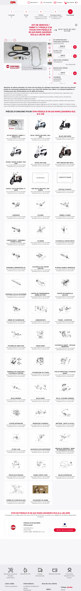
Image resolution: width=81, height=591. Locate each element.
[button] (76, 25)
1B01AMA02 (57, 81)
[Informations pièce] (49, 47)
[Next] (55, 30)
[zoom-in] (15, 40)
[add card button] (75, 47)
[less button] (67, 47)
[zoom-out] (5, 40)
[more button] (71, 47)
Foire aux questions (11, 586)
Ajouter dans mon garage (64, 530)
